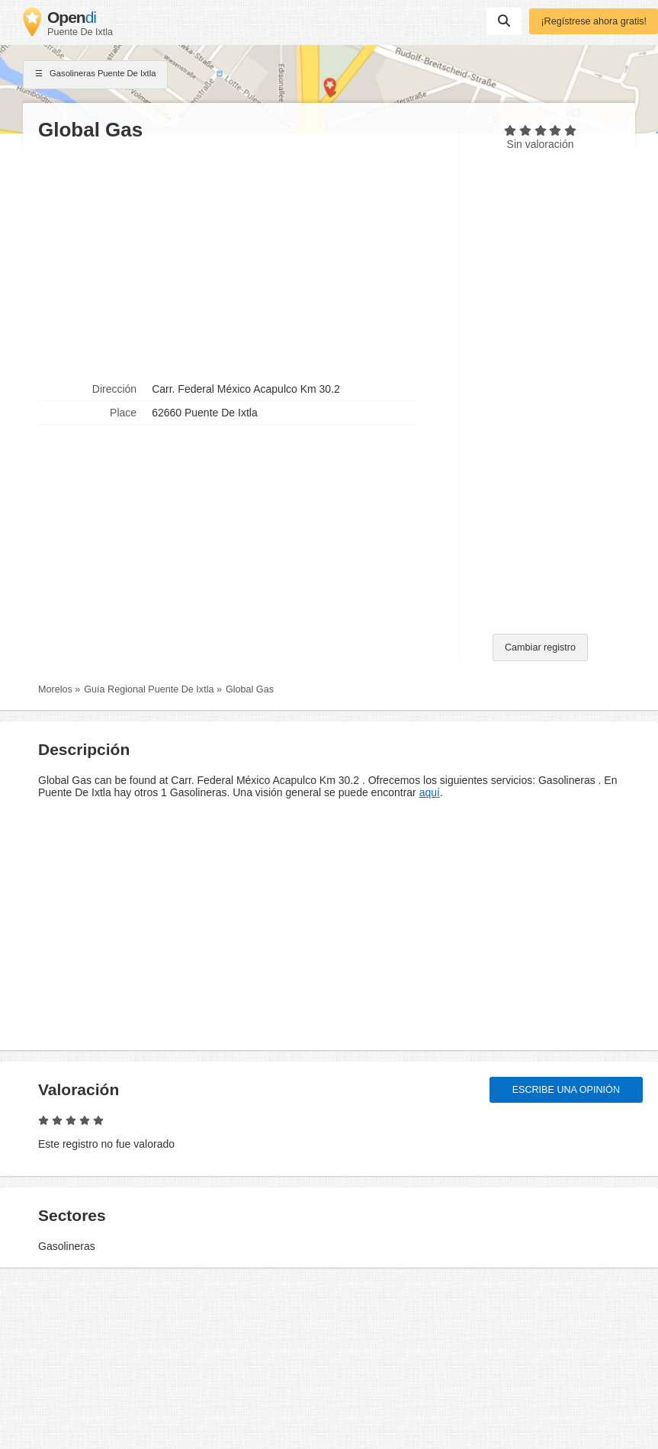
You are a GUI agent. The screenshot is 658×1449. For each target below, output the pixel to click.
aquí (429, 792)
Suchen (504, 20)
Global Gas (250, 689)
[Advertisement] (241, 260)
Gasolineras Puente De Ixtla (95, 75)
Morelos (55, 689)
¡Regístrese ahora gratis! (594, 21)
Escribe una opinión (566, 1089)
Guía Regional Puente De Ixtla (148, 689)
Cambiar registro (540, 647)
